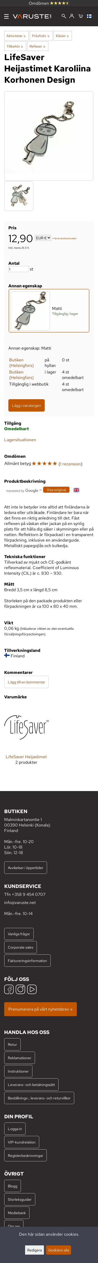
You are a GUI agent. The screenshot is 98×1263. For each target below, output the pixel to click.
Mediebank (17, 1212)
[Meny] (6, 16)
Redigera (34, 1250)
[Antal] (18, 269)
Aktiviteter (16, 35)
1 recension (70, 464)
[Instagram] (20, 990)
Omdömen (49, 3)
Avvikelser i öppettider (25, 867)
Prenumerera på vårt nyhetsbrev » (40, 1009)
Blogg (12, 1185)
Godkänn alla (58, 1250)
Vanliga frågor (19, 933)
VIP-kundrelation (22, 1142)
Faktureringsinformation (27, 960)
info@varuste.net (20, 902)
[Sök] (64, 16)
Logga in (15, 1128)
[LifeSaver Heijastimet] (26, 739)
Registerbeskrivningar (25, 1155)
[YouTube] (32, 990)
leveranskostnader (65, 238)
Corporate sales (20, 947)
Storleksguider (20, 1199)
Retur (12, 1044)
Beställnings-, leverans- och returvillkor (39, 1097)
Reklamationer (19, 1057)
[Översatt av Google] (22, 490)
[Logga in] (71, 16)
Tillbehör (15, 46)
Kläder (62, 35)
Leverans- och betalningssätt (31, 1084)
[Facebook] (9, 990)
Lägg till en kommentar (26, 681)
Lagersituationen (20, 440)
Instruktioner (18, 1071)
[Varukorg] (80, 16)
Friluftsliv (40, 35)
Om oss (14, 1226)
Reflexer (37, 46)
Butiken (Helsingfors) (21, 362)
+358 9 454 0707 (28, 894)
